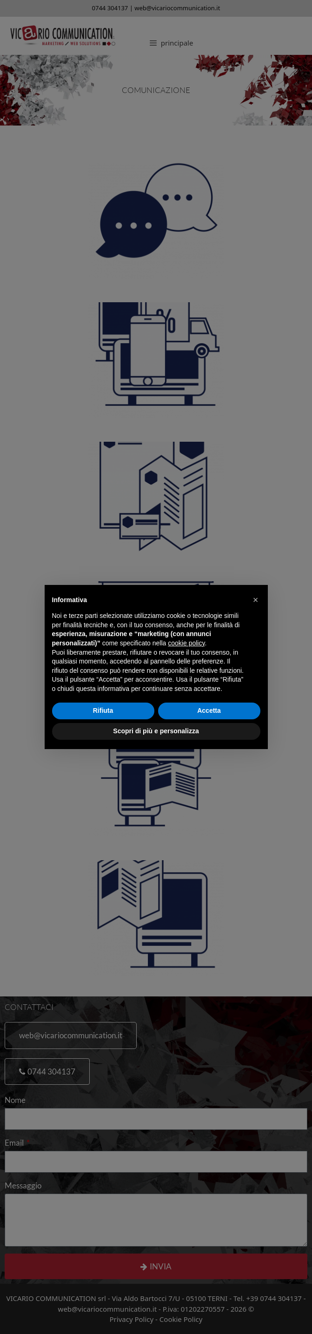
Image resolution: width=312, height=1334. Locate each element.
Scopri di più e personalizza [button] (156, 731)
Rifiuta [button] (103, 710)
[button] (255, 599)
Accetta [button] (209, 710)
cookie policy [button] (186, 643)
